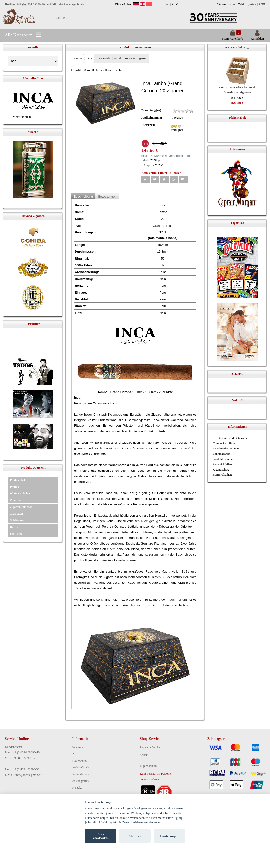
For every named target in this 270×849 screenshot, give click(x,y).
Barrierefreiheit (222, 474)
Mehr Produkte (22, 117)
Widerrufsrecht (81, 767)
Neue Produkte (235, 47)
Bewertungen (107, 196)
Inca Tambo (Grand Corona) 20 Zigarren (121, 58)
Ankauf (144, 754)
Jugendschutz (221, 469)
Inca (89, 58)
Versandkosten (226, 4)
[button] (145, 179)
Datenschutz (79, 760)
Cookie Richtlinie (224, 443)
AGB (262, 4)
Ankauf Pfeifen (222, 464)
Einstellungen (169, 836)
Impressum (78, 747)
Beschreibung (83, 196)
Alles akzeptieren (101, 836)
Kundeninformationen (226, 448)
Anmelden (257, 36)
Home (78, 58)
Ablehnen (135, 836)
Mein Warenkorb (232, 36)
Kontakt (77, 787)
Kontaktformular (223, 459)
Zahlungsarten (247, 4)
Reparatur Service (150, 747)
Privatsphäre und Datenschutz (231, 438)
